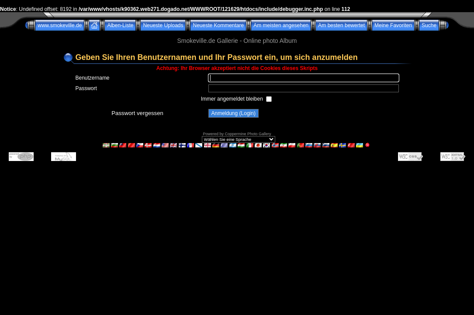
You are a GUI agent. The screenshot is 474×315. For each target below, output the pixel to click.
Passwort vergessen (137, 113)
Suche (429, 25)
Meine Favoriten (393, 25)
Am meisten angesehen (280, 25)
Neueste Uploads (163, 25)
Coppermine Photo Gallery (248, 134)
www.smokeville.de (60, 25)
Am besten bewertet (341, 25)
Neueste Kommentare (218, 25)
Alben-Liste (120, 25)
